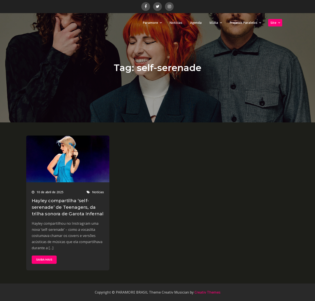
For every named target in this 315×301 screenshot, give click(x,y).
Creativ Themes (207, 292)
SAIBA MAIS (44, 259)
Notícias (176, 23)
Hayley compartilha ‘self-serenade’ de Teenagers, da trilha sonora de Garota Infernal (67, 207)
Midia (214, 23)
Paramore (150, 23)
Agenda (196, 23)
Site (273, 23)
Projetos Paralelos (243, 23)
